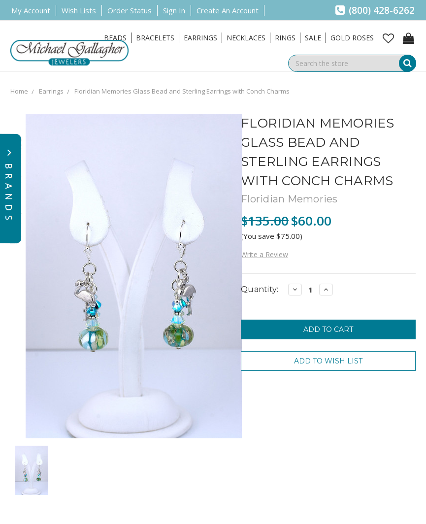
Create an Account (228, 10)
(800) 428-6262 (375, 10)
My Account (30, 10)
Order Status (129, 10)
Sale (313, 37)
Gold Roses (352, 37)
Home (19, 91)
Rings (285, 37)
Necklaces (246, 37)
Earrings (200, 37)
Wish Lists (79, 10)
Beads (115, 37)
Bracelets (155, 37)
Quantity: (259, 289)
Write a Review (264, 254)
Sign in (174, 10)
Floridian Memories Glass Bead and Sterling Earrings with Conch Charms (182, 91)
